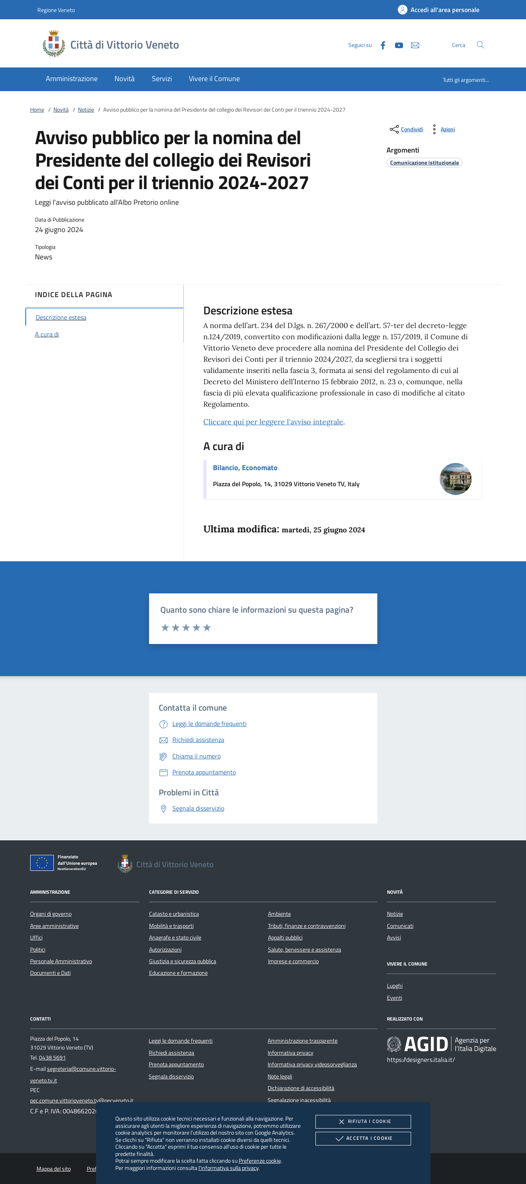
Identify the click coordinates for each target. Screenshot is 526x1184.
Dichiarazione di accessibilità (301, 1088)
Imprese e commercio (293, 961)
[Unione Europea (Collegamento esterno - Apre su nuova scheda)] (66, 864)
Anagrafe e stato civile (175, 937)
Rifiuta (363, 1121)
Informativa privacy (290, 1052)
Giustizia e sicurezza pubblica (182, 961)
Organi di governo (51, 913)
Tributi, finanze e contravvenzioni (307, 925)
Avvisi (394, 937)
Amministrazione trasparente (303, 1040)
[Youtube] (396, 44)
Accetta (363, 1138)
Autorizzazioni (165, 949)
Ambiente (279, 913)
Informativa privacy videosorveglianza (312, 1064)
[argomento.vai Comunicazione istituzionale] (424, 162)
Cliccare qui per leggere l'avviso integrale (273, 421)
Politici (37, 949)
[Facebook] (380, 44)
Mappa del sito (54, 1168)
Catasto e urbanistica (174, 913)
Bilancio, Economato (245, 467)
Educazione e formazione (178, 972)
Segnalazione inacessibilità (299, 1100)
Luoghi (395, 985)
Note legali (280, 1076)
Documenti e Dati (50, 972)
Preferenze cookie (260, 1160)
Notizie (86, 109)
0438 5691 (52, 1057)
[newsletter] (412, 44)
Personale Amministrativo (61, 961)
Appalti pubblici (285, 937)
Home (37, 109)
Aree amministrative (54, 925)
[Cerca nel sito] (480, 44)
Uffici (36, 937)
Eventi (394, 997)
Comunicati (400, 925)
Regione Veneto (56, 10)
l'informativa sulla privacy (228, 1168)
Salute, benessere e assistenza (304, 949)
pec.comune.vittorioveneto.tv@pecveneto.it (81, 1100)
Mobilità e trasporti (171, 925)
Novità (61, 109)
